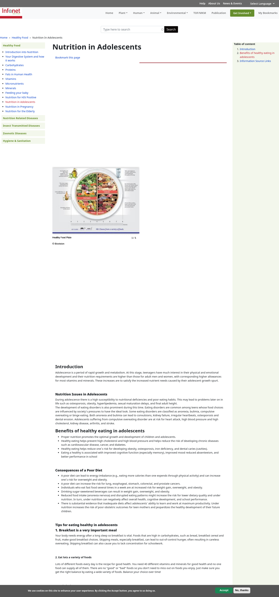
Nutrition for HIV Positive (20, 97)
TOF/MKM (199, 13)
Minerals (10, 88)
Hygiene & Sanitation (17, 141)
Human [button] (137, 13)
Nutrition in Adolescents (20, 102)
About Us (214, 3)
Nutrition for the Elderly (20, 111)
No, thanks (242, 590)
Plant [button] (122, 13)
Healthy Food (20, 37)
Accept (224, 590)
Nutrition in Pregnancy (19, 106)
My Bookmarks (268, 13)
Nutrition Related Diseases (20, 118)
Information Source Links (255, 61)
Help (202, 3)
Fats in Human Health (18, 74)
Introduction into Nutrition (21, 52)
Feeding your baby (16, 92)
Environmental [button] (176, 13)
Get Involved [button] (241, 13)
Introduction (247, 49)
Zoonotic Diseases (15, 133)
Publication (218, 13)
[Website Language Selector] (262, 3)
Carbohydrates (14, 65)
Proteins (10, 69)
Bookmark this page (67, 57)
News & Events (232, 3)
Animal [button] (154, 13)
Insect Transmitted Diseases (21, 125)
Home (109, 13)
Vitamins (10, 79)
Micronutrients (14, 83)
